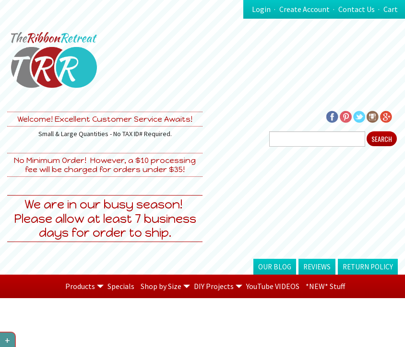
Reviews (317, 266)
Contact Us (356, 9)
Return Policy (368, 266)
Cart (390, 9)
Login (261, 9)
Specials (120, 286)
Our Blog (274, 266)
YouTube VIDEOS (272, 286)
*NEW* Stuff (325, 286)
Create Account (304, 9)
